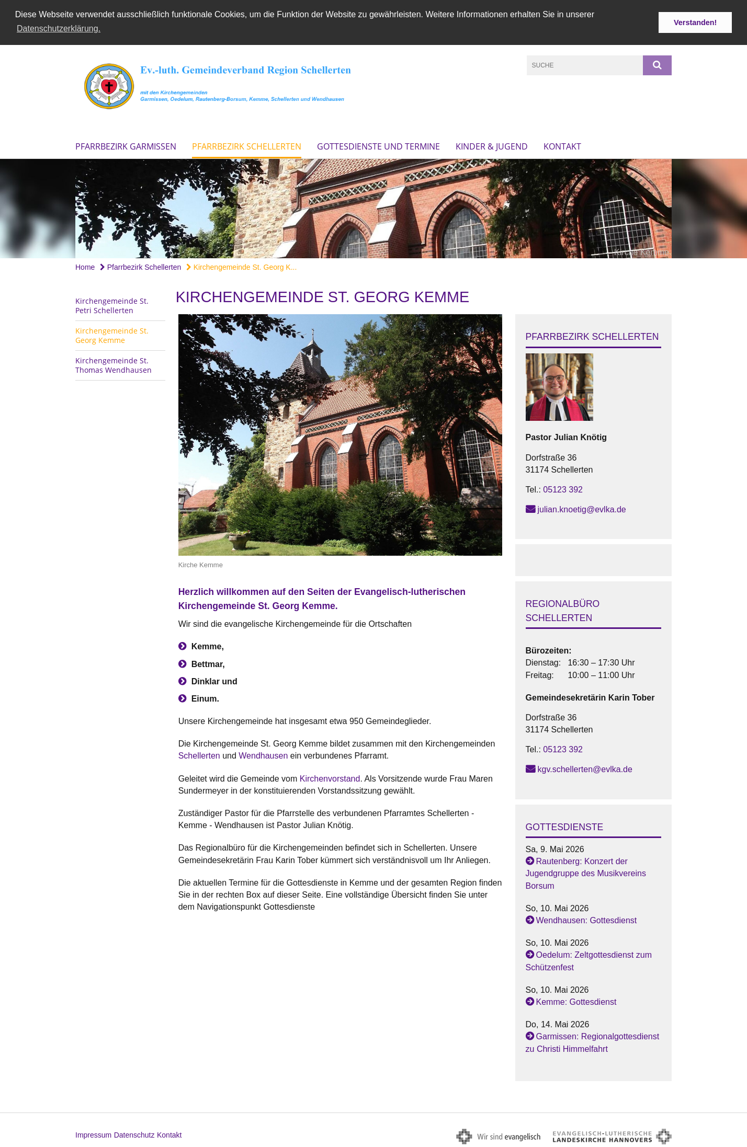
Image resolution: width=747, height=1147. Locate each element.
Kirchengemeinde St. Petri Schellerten (112, 304)
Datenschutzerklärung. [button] (58, 28)
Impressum (93, 1133)
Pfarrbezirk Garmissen (125, 145)
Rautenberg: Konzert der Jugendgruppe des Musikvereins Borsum (586, 872)
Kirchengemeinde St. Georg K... (241, 265)
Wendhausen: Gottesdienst (586, 918)
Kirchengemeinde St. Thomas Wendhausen (113, 363)
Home (85, 265)
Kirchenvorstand (330, 777)
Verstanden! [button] (695, 22)
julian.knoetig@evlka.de (582, 507)
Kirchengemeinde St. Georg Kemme (112, 333)
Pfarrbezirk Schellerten (246, 145)
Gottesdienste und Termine (378, 145)
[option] (373, 207)
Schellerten (200, 754)
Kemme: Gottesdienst (576, 1000)
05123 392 (563, 488)
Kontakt (562, 145)
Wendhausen (264, 754)
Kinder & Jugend (492, 145)
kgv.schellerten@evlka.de (585, 768)
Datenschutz (134, 1133)
